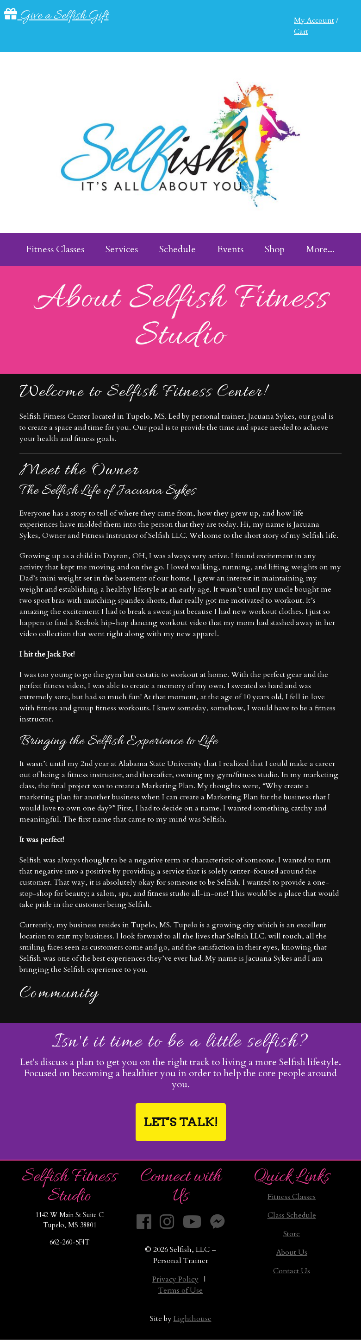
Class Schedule (292, 1215)
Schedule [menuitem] (177, 249)
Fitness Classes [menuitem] (55, 249)
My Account (314, 20)
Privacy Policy (175, 1279)
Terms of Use (180, 1290)
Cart (301, 31)
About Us (291, 1252)
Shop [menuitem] (275, 249)
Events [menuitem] (230, 249)
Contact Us (291, 1271)
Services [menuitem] (122, 249)
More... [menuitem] (320, 249)
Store (291, 1234)
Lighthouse (193, 1319)
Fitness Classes (292, 1197)
